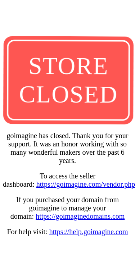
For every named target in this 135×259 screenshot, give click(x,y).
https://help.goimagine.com (88, 232)
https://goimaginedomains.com (80, 216)
